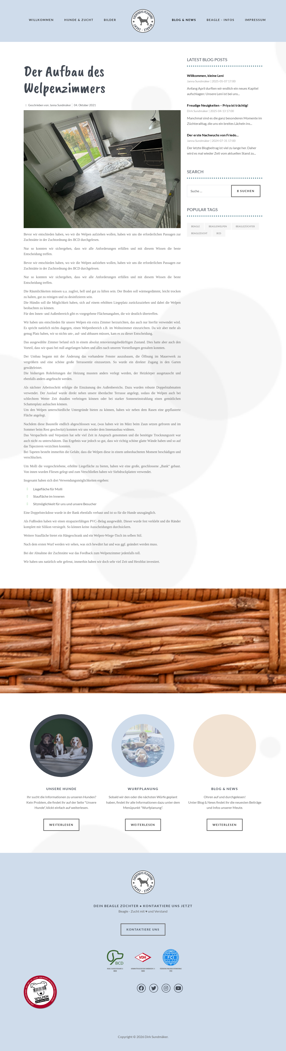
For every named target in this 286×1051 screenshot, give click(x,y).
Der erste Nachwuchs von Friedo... (213, 135)
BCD (218, 233)
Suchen (246, 191)
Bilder (110, 20)
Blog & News (184, 20)
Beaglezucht (199, 233)
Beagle (195, 226)
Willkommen (41, 20)
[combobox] (209, 191)
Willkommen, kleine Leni (205, 75)
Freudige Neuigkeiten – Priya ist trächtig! (217, 105)
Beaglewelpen (218, 226)
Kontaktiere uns (143, 929)
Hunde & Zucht (78, 20)
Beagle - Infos (220, 20)
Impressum (255, 20)
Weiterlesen (61, 824)
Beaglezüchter (245, 226)
